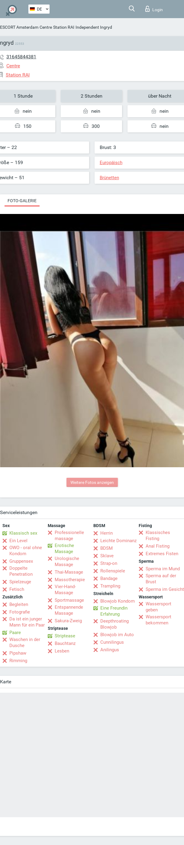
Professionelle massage (69, 535)
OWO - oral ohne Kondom (25, 550)
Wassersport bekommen (158, 620)
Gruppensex (21, 561)
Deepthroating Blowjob (114, 624)
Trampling (110, 586)
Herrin (106, 533)
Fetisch (16, 589)
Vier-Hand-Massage (65, 589)
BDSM (106, 548)
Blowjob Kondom (117, 601)
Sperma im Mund (163, 568)
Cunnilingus (112, 642)
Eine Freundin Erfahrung (114, 611)
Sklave (107, 555)
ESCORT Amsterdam (19, 27)
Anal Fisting (157, 546)
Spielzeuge (20, 581)
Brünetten (109, 177)
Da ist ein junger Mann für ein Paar (27, 622)
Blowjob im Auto (117, 634)
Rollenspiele (112, 571)
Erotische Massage (64, 548)
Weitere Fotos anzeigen (92, 482)
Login (154, 8)
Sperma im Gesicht (165, 589)
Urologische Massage (67, 561)
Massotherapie (70, 579)
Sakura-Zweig (68, 620)
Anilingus (109, 649)
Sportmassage (69, 600)
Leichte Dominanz (118, 540)
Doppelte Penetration (21, 571)
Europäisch (111, 162)
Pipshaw (17, 653)
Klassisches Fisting (158, 535)
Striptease (65, 636)
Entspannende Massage (69, 610)
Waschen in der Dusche (24, 642)
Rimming (18, 660)
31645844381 (21, 57)
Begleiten (18, 604)
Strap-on (108, 563)
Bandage (109, 578)
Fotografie (19, 612)
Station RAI (63, 27)
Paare (15, 632)
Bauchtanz (65, 643)
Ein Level (18, 540)
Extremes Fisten (162, 553)
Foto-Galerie (22, 200)
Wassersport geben (158, 607)
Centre (46, 27)
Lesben (62, 651)
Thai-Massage (69, 572)
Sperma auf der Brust (161, 578)
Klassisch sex (23, 533)
